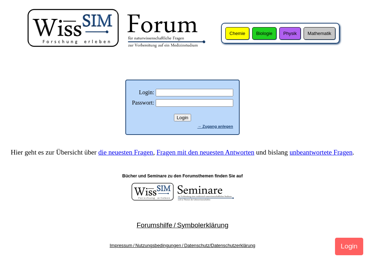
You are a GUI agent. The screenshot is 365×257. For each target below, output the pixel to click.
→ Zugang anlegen (215, 126)
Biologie (264, 33)
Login (349, 246)
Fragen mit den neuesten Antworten (205, 152)
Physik (290, 33)
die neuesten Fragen (125, 152)
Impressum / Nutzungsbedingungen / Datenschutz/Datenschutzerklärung (182, 245)
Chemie (237, 33)
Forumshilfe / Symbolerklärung (182, 225)
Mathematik (319, 33)
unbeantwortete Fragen (321, 152)
